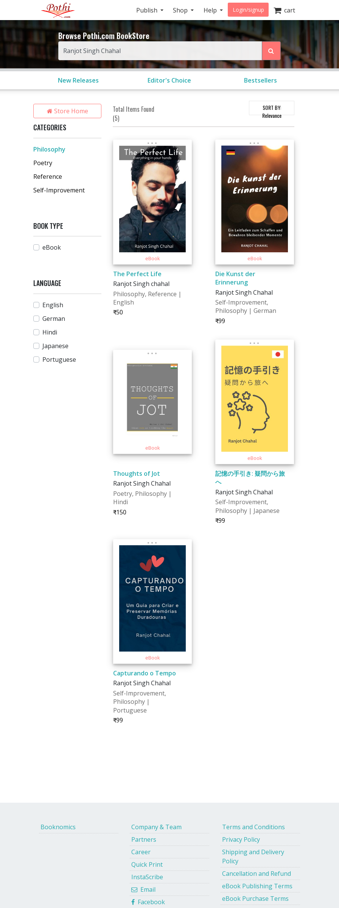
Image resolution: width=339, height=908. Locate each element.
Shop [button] (181, 10)
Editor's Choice (169, 80)
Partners (143, 839)
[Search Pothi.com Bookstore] (271, 50)
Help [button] (211, 10)
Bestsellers (260, 80)
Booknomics (58, 827)
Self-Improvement (59, 190)
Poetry (42, 163)
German (53, 318)
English (52, 305)
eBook (51, 247)
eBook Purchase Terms (255, 898)
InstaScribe (147, 877)
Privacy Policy (241, 839)
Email (143, 889)
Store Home (67, 111)
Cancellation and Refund (256, 873)
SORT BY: (271, 109)
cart (284, 10)
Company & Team (156, 827)
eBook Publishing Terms (257, 886)
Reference (47, 176)
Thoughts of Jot (136, 473)
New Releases (78, 80)
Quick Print (147, 864)
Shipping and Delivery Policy (253, 856)
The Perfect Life (137, 274)
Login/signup (248, 9)
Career (141, 852)
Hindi (49, 332)
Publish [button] (147, 10)
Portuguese (59, 359)
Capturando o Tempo (144, 673)
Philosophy (49, 149)
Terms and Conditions (253, 827)
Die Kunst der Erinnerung (235, 278)
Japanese (55, 346)
